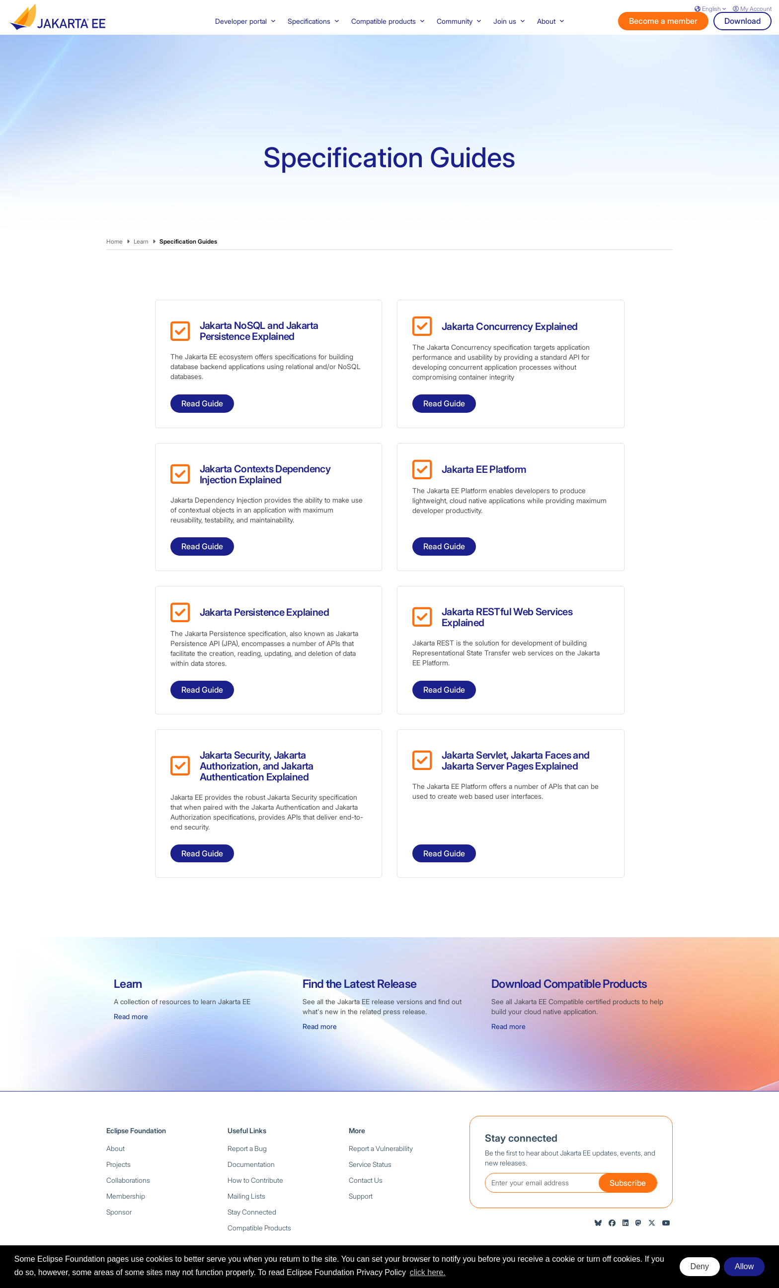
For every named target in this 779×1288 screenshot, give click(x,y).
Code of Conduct (535, 1228)
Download (742, 38)
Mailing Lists (246, 1161)
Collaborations (128, 1145)
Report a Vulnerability (381, 1113)
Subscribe (628, 1148)
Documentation (251, 1129)
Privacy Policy (390, 1228)
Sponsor (119, 1177)
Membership (125, 1161)
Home (114, 206)
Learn (141, 206)
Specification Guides (188, 206)
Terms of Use (438, 1228)
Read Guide (202, 369)
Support (361, 1161)
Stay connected (521, 1103)
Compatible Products (259, 1193)
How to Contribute (255, 1145)
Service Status (370, 1129)
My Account (752, 8)
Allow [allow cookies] (744, 1266)
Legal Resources (593, 1228)
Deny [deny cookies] (700, 1266)
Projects (118, 1129)
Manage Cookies (652, 1228)
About (115, 1113)
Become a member (663, 38)
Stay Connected (252, 1177)
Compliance (483, 1228)
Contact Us (366, 1145)
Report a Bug (247, 1113)
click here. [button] (428, 1272)
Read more (131, 981)
